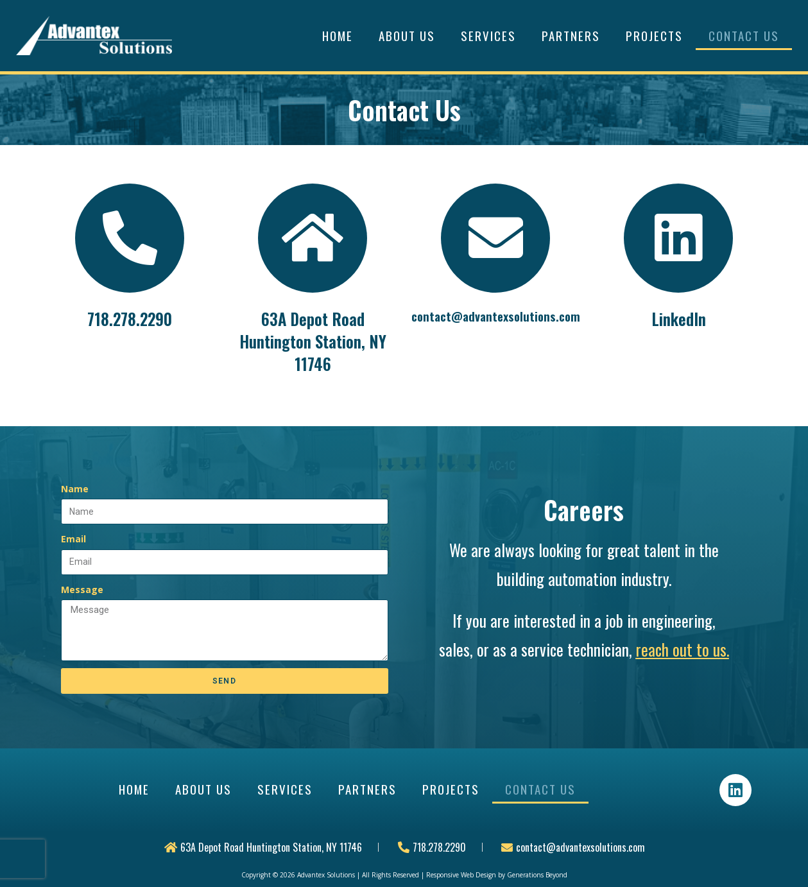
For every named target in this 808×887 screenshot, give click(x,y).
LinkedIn (678, 319)
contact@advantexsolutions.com (495, 316)
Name (75, 489)
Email (73, 539)
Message (82, 589)
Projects (654, 35)
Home (337, 35)
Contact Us (744, 35)
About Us (407, 35)
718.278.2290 (129, 319)
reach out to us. (682, 649)
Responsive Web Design (461, 874)
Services (488, 35)
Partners (571, 35)
